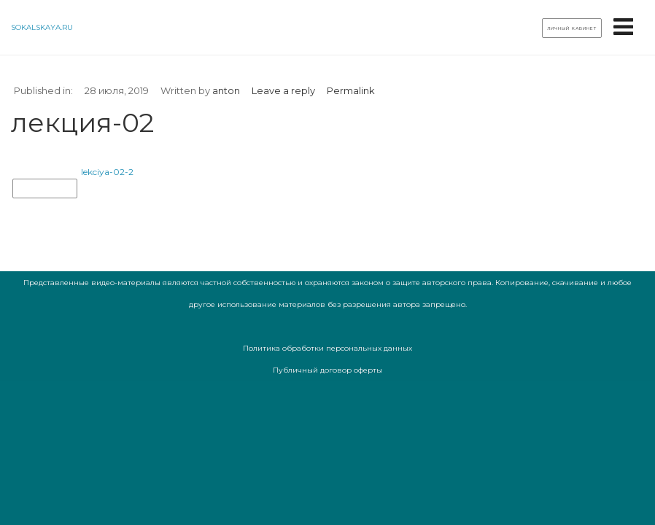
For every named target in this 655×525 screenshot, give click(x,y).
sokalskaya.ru (42, 27)
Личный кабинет (572, 28)
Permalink (351, 90)
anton (226, 90)
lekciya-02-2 (107, 171)
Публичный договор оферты (327, 370)
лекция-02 (45, 189)
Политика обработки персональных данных (327, 348)
